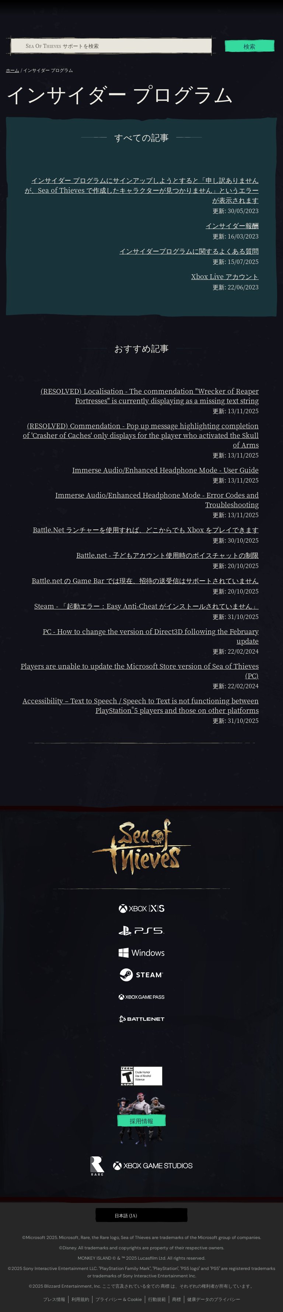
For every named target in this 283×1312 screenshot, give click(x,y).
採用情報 (141, 1121)
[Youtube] (140, 1045)
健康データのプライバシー (213, 1299)
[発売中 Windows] (141, 954)
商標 (176, 1299)
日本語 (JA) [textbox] (126, 1215)
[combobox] (111, 45)
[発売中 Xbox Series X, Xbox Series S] (141, 909)
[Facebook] (88, 1044)
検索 (249, 46)
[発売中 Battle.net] (141, 1020)
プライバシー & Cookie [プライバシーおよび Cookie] (118, 1299)
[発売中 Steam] (141, 976)
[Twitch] (119, 1045)
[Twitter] (103, 1044)
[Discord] (162, 1045)
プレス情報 (54, 1299)
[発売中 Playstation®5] (141, 931)
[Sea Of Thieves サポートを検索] (111, 45)
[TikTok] (178, 1045)
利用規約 (80, 1299)
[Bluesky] (193, 1045)
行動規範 (157, 1299)
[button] (141, 1215)
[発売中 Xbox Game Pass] (141, 998)
